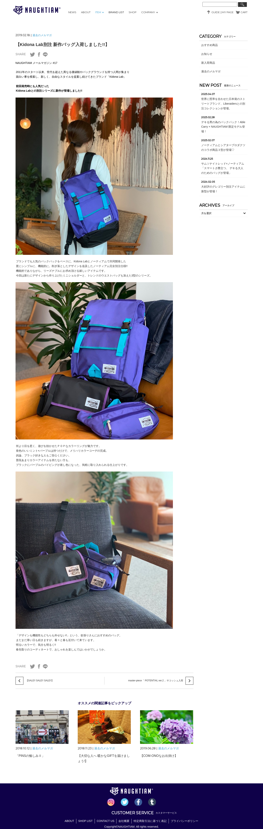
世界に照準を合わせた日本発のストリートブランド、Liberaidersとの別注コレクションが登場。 (223, 103)
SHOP (133, 12)
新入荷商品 (208, 62)
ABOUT (85, 12)
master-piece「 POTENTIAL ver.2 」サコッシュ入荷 (155, 680)
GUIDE (215, 12)
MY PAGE (227, 12)
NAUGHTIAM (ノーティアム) (37, 10)
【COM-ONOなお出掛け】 (159, 755)
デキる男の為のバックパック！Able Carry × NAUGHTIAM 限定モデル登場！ (223, 127)
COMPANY (149, 12)
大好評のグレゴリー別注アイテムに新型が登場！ (223, 189)
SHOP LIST (85, 820)
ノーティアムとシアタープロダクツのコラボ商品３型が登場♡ (223, 147)
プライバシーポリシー (184, 820)
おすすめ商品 (209, 45)
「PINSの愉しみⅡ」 (30, 755)
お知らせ (206, 53)
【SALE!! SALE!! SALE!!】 (40, 680)
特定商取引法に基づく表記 (150, 820)
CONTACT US (105, 820)
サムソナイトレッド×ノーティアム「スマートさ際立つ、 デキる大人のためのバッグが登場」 (222, 168)
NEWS (72, 12)
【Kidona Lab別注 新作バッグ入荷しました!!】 (63, 44)
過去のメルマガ (42, 35)
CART (244, 12)
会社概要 (123, 820)
